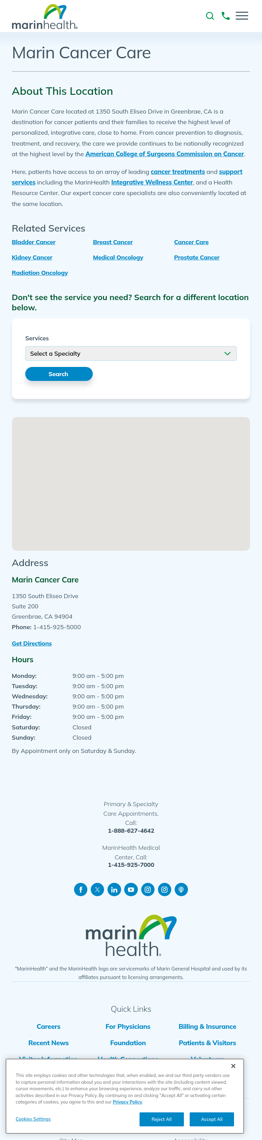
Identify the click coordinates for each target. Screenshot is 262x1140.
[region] (124, 1096)
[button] (242, 16)
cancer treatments (178, 172)
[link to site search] (210, 16)
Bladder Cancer (34, 242)
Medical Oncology (118, 257)
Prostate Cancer (196, 257)
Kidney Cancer (32, 257)
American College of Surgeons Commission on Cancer (164, 154)
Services (37, 338)
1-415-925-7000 (131, 865)
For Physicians (127, 1027)
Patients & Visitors (207, 1043)
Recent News (48, 1043)
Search (59, 373)
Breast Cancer (113, 242)
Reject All (162, 1119)
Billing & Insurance (207, 1027)
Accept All (212, 1119)
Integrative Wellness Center (152, 182)
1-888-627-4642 (131, 831)
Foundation (127, 1043)
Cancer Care (191, 242)
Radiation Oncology (40, 272)
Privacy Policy (127, 1102)
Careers (48, 1027)
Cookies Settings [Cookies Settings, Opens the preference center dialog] (33, 1119)
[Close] (233, 1066)
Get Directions (32, 643)
